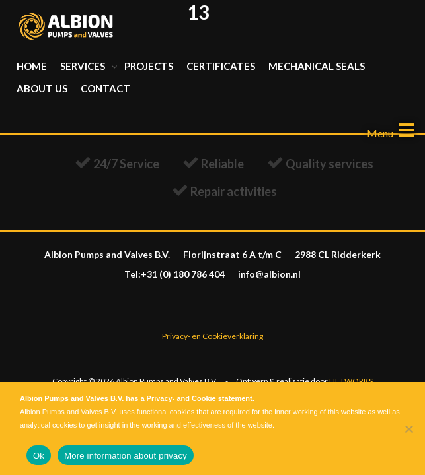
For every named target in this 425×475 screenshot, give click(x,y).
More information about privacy (125, 455)
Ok (38, 455)
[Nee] (408, 428)
